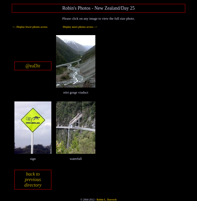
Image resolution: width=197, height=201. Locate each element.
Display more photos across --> (80, 26)
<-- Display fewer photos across (30, 26)
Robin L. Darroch (107, 199)
